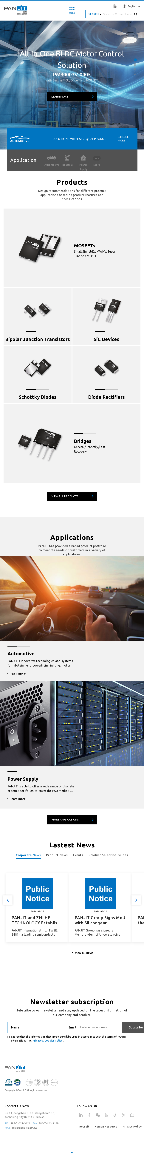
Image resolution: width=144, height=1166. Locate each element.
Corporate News (28, 855)
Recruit (84, 1126)
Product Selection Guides (108, 855)
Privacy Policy (132, 1126)
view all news (84, 952)
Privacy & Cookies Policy (47, 1040)
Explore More (123, 138)
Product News (57, 855)
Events (78, 855)
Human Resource (106, 1126)
